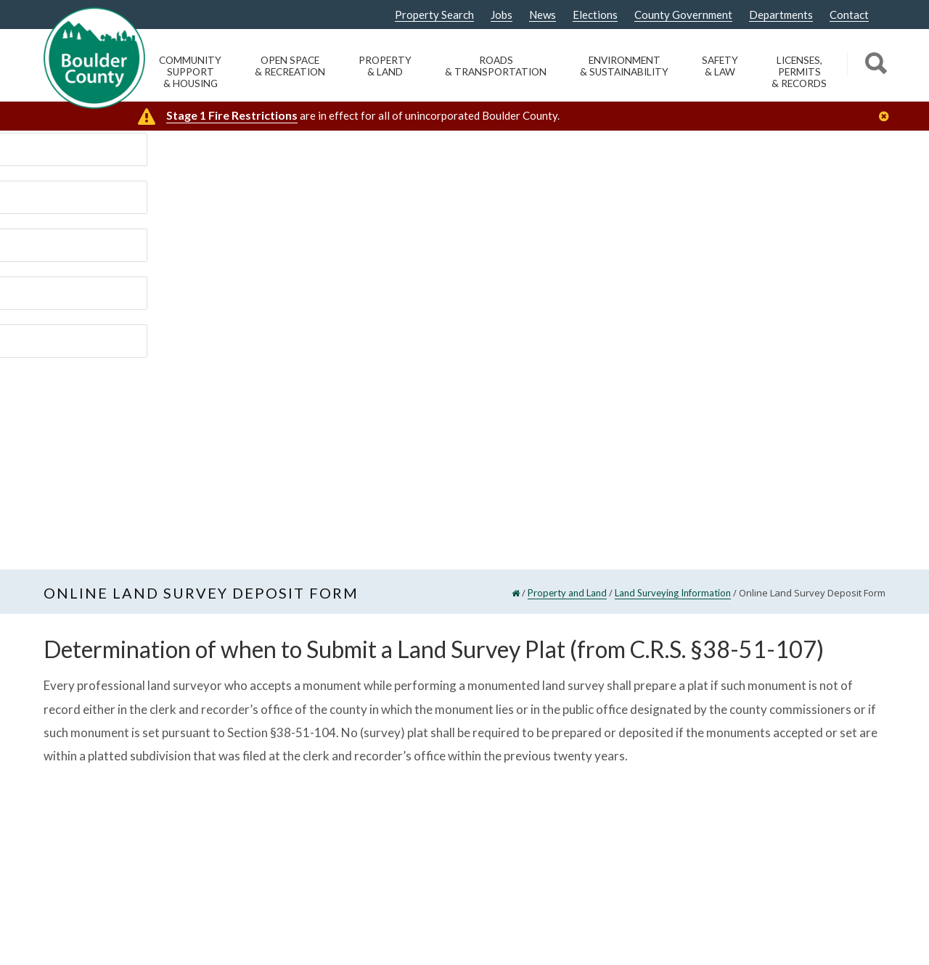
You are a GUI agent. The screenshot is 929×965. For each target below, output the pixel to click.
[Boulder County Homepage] (94, 58)
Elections (595, 14)
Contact (849, 14)
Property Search (434, 14)
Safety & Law (720, 66)
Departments (781, 14)
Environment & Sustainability (624, 66)
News (542, 14)
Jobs (501, 14)
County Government (683, 14)
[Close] (887, 116)
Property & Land (385, 66)
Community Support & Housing (190, 71)
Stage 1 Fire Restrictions (232, 115)
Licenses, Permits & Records (799, 71)
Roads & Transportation (496, 66)
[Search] (873, 65)
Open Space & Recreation (290, 66)
